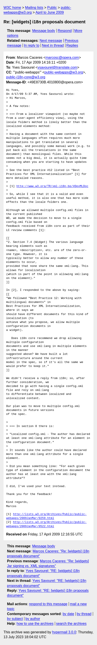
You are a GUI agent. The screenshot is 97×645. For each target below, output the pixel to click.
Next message (51, 40)
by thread (84, 614)
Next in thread (53, 45)
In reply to (31, 45)
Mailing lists (34, 7)
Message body (43, 31)
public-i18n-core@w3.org (25, 77)
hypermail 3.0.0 (64, 632)
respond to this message (48, 604)
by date (68, 614)
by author (32, 619)
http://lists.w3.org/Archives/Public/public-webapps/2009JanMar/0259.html (46, 516)
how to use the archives (35, 623)
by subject (15, 619)
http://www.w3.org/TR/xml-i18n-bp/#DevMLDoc (52, 186)
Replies (72, 45)
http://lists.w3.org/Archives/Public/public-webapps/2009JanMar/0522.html (46, 524)
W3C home (12, 7)
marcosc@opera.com (62, 57)
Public (52, 7)
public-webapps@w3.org (63, 72)
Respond (65, 31)
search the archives (71, 623)
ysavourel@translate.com (57, 67)
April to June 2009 (50, 12)
